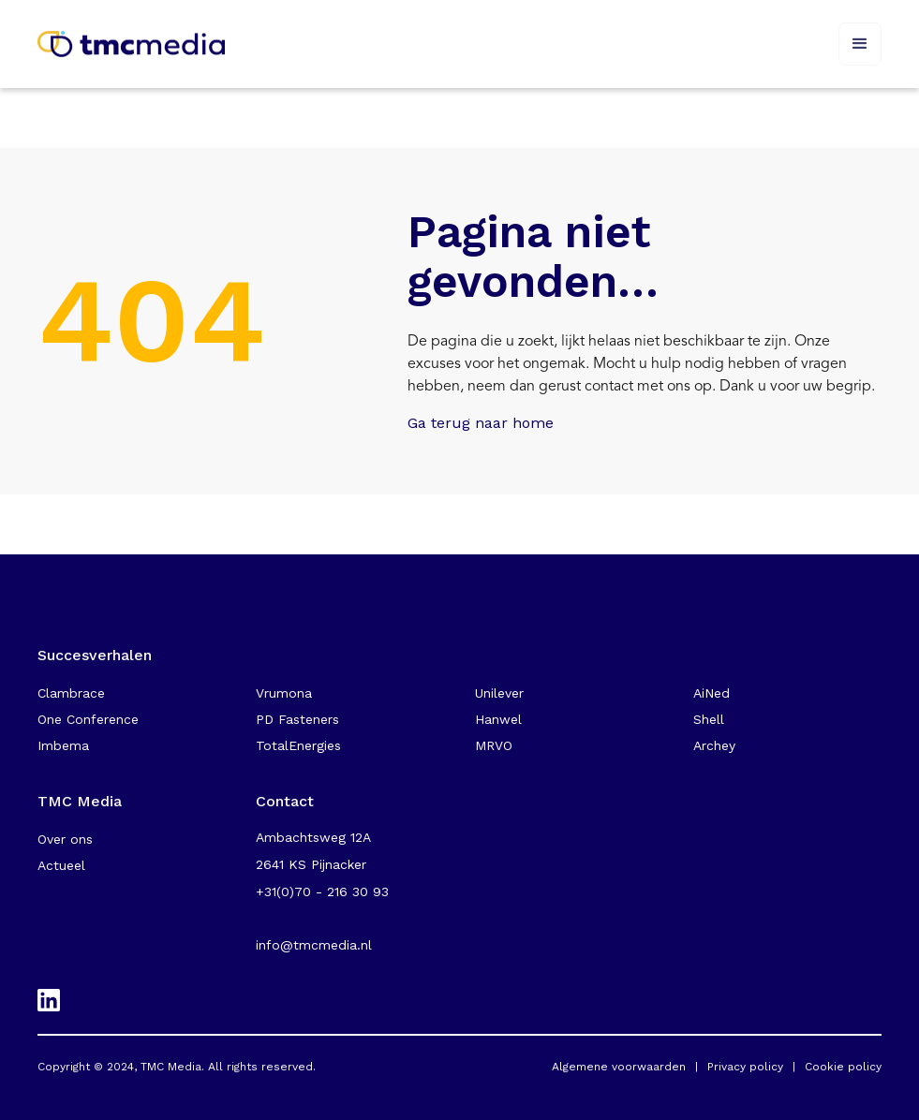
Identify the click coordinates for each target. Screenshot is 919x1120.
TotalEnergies (298, 745)
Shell (708, 719)
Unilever (499, 692)
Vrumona (284, 692)
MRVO (493, 745)
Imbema (63, 745)
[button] (860, 44)
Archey (714, 745)
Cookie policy (843, 1066)
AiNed (711, 692)
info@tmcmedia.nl (314, 944)
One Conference (88, 719)
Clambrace (71, 692)
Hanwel (498, 719)
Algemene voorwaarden (619, 1066)
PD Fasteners (297, 719)
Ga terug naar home (481, 423)
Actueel (61, 865)
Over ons (65, 839)
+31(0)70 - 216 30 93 (322, 891)
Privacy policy (745, 1066)
